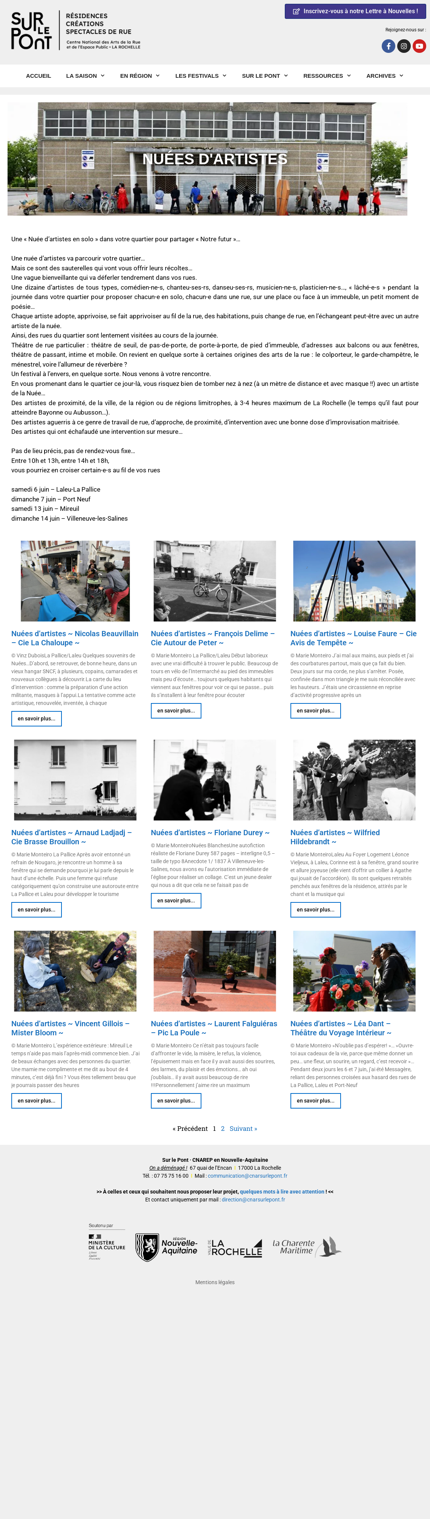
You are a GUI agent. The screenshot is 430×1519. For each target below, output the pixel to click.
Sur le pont (269, 76)
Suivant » (243, 1128)
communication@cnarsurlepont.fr (247, 1176)
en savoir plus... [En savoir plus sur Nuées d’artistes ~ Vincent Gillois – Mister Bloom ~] (36, 1101)
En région (144, 76)
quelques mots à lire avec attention (282, 1192)
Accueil (38, 75)
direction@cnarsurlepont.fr (253, 1200)
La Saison (89, 76)
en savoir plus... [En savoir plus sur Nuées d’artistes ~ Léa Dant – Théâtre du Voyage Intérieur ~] (316, 1101)
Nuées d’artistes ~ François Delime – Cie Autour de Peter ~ (213, 638)
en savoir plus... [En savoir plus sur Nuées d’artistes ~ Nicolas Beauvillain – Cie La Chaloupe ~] (36, 719)
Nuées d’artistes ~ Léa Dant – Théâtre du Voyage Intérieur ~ (341, 1028)
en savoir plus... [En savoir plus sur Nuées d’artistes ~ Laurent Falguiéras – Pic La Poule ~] (176, 1101)
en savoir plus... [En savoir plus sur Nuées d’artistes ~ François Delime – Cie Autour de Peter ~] (176, 711)
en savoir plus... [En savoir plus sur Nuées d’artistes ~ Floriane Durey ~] (176, 901)
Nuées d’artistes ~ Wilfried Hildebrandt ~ (335, 837)
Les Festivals (205, 76)
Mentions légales (215, 1282)
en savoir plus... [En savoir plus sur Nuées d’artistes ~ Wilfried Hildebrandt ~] (316, 910)
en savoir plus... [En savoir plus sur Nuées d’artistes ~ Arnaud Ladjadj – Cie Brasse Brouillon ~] (36, 910)
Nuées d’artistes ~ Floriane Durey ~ (210, 832)
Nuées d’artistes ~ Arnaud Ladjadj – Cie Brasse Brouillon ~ (71, 837)
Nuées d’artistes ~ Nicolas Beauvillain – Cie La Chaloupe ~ (74, 638)
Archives (389, 76)
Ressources (331, 76)
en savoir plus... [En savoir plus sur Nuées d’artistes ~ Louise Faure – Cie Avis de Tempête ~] (316, 711)
